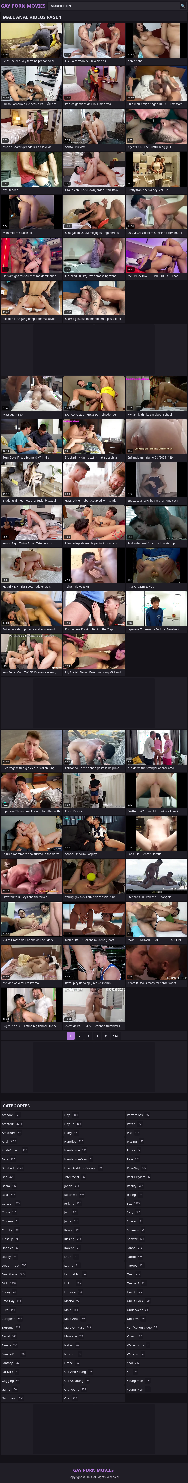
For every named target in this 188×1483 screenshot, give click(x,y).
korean (72, 1248)
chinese (10, 1221)
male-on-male (78, 1327)
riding (135, 1195)
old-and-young (78, 1372)
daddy (10, 1257)
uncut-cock (139, 1301)
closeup (10, 1239)
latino (72, 1265)
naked (72, 1345)
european (12, 1319)
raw (133, 1159)
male (71, 1310)
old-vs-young (77, 1381)
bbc (8, 1177)
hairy (71, 1133)
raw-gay (137, 1168)
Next (116, 1035)
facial (9, 1336)
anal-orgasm (15, 1150)
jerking (73, 1203)
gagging (11, 1381)
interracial (75, 1177)
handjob (74, 1141)
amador (11, 1115)
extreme (11, 1327)
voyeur (135, 1336)
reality (135, 1186)
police (134, 1150)
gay (71, 1115)
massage (74, 1336)
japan (72, 1186)
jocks (71, 1221)
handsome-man (78, 1159)
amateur (12, 1124)
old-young (75, 1389)
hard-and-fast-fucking (83, 1168)
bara (9, 1159)
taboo (135, 1248)
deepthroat (14, 1274)
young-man (139, 1381)
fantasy (11, 1363)
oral (71, 1398)
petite (135, 1124)
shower (136, 1239)
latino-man (75, 1274)
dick (9, 1283)
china (9, 1212)
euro (9, 1310)
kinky (72, 1230)
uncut (135, 1292)
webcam (136, 1354)
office (72, 1363)
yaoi (133, 1363)
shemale (136, 1230)
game (10, 1389)
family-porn (14, 1354)
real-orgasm (139, 1177)
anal (9, 1141)
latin (71, 1257)
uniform (136, 1319)
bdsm (9, 1186)
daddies (10, 1248)
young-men (139, 1389)
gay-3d (73, 1124)
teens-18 (137, 1283)
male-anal (75, 1319)
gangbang (13, 1398)
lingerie (73, 1292)
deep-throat (14, 1265)
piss (133, 1133)
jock (71, 1212)
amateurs (12, 1133)
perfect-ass (138, 1115)
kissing (73, 1239)
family (10, 1345)
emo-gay (12, 1301)
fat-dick (10, 1372)
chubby (11, 1230)
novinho (73, 1354)
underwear (138, 1310)
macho (72, 1301)
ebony (9, 1292)
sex (134, 1203)
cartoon (11, 1203)
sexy (134, 1212)
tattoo (135, 1257)
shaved (135, 1221)
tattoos (136, 1265)
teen (134, 1274)
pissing (135, 1141)
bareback (13, 1168)
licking (73, 1283)
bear (9, 1195)
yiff (132, 1372)
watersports (138, 1345)
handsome (75, 1150)
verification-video (142, 1327)
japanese (74, 1195)
